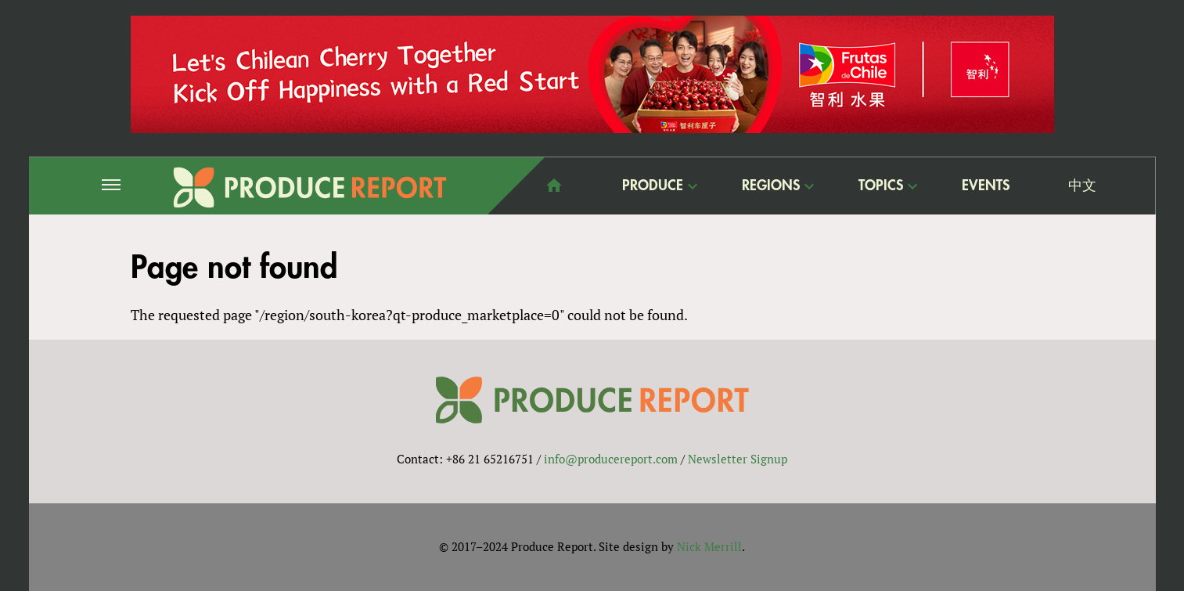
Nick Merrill (709, 546)
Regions (771, 185)
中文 (1082, 185)
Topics (880, 185)
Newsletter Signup (737, 459)
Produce (652, 185)
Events (985, 185)
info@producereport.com (611, 459)
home (554, 185)
